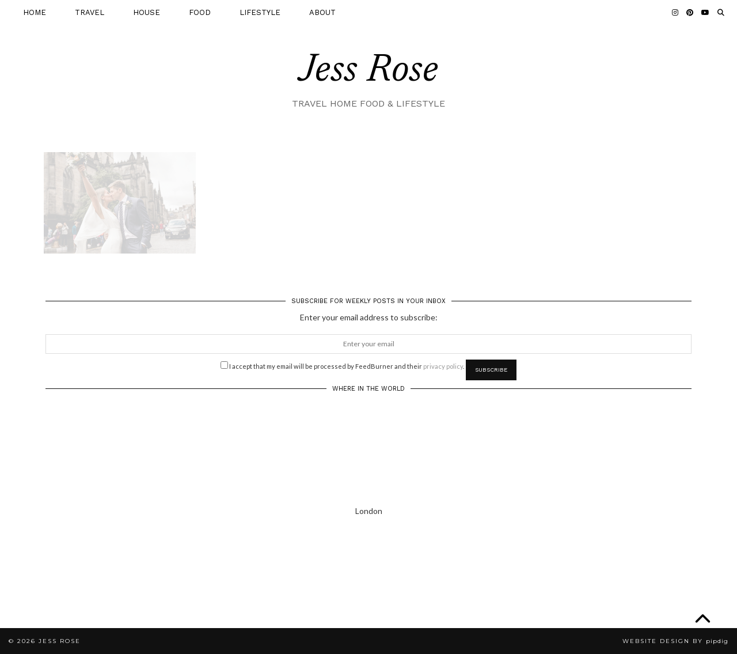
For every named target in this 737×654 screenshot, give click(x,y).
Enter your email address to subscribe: (369, 317)
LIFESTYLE (260, 12)
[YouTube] (705, 12)
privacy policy (443, 366)
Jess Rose (368, 71)
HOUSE (146, 12)
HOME (34, 12)
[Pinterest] (689, 12)
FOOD (200, 12)
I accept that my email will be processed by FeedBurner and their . (342, 365)
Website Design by (675, 641)
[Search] (720, 12)
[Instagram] (675, 12)
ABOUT (322, 12)
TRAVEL (89, 12)
